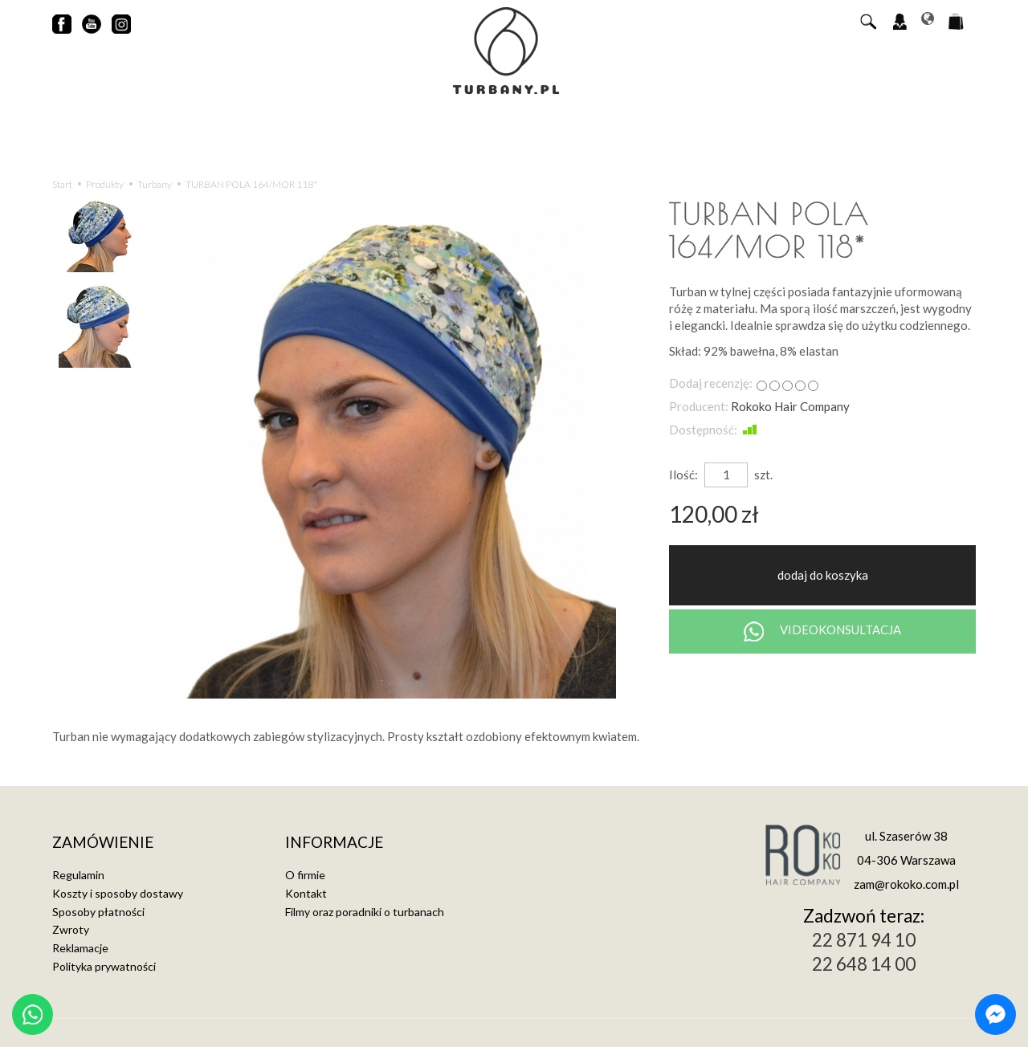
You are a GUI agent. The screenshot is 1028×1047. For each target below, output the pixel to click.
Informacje (334, 842)
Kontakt (306, 893)
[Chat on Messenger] (995, 1014)
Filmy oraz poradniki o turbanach (364, 912)
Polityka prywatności (104, 966)
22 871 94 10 (864, 940)
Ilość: (683, 474)
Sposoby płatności (98, 912)
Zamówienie (102, 842)
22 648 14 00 (864, 964)
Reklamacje (80, 948)
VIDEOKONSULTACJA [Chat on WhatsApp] (822, 631)
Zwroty (70, 929)
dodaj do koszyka (822, 575)
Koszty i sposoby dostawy (117, 893)
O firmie (305, 875)
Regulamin (78, 875)
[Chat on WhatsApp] (32, 1014)
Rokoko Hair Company (790, 406)
